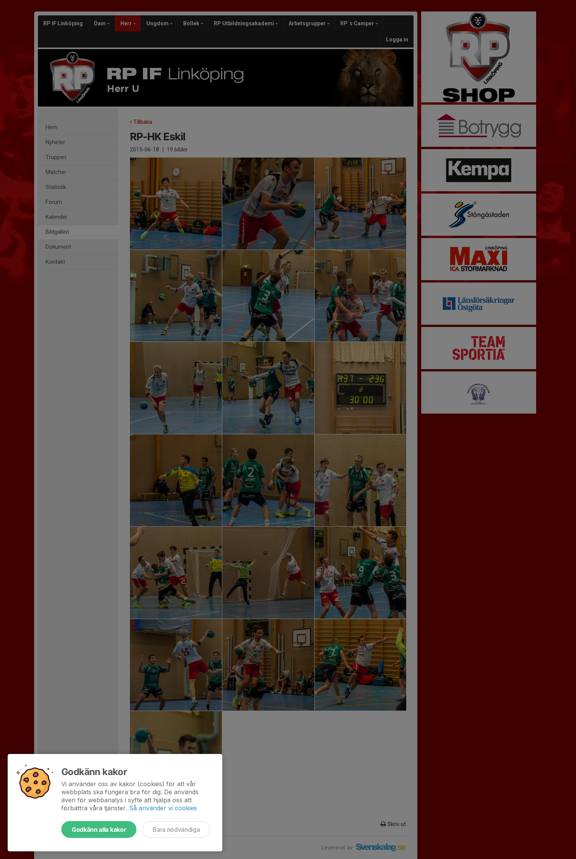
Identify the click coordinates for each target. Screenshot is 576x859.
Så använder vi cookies (163, 808)
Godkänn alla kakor (99, 829)
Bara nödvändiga (176, 829)
